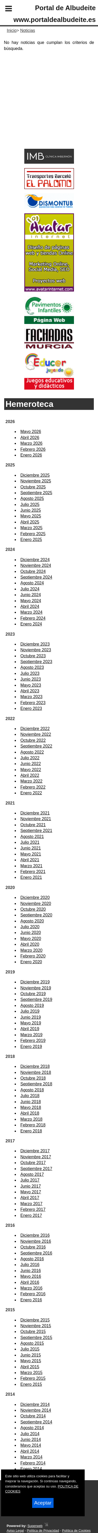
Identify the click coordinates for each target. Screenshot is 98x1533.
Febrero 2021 (32, 871)
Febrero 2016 (32, 1294)
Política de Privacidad (43, 1530)
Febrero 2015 (32, 1378)
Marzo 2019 (31, 1035)
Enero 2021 (31, 877)
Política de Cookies (76, 1530)
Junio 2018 (30, 1101)
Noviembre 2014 (35, 1410)
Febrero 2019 (32, 1040)
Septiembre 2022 (36, 746)
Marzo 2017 (31, 1203)
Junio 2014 (30, 1439)
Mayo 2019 (30, 1023)
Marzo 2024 (31, 612)
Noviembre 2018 (35, 1072)
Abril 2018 (29, 1113)
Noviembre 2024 (35, 565)
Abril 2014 (29, 1451)
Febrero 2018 (32, 1125)
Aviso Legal (15, 1530)
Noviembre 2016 (35, 1241)
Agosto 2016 (32, 1259)
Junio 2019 (30, 1017)
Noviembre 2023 (35, 650)
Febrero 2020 (32, 956)
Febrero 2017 (32, 1209)
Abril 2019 (29, 1029)
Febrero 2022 (32, 787)
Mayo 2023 (30, 685)
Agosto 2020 (32, 921)
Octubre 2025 (33, 487)
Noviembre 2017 (35, 1157)
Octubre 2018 (33, 1078)
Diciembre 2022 (35, 728)
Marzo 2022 (31, 781)
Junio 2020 (30, 932)
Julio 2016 (29, 1264)
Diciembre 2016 (35, 1235)
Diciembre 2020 (35, 897)
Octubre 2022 (33, 740)
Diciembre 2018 (35, 1066)
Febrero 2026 (32, 449)
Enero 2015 (31, 1384)
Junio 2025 (30, 510)
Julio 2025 (29, 504)
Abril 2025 (29, 522)
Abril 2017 (29, 1197)
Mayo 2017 (30, 1192)
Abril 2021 (29, 860)
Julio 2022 (29, 758)
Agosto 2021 (32, 836)
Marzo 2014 (31, 1457)
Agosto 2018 (32, 1090)
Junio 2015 (30, 1355)
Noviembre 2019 (35, 988)
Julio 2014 (29, 1434)
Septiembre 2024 (36, 577)
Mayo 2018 (30, 1107)
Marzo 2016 (31, 1288)
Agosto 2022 (32, 752)
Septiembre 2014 (36, 1422)
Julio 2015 (29, 1349)
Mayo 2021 (30, 854)
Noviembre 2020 (35, 903)
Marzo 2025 (31, 528)
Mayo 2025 (30, 516)
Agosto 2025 (32, 498)
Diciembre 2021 (35, 813)
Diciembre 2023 (35, 644)
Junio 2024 (30, 594)
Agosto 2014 (32, 1428)
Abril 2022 (29, 775)
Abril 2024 (29, 606)
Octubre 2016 (33, 1247)
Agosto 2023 (32, 667)
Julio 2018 (29, 1095)
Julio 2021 (29, 842)
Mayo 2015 (30, 1361)
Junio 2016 (30, 1270)
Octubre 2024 (33, 571)
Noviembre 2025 (35, 481)
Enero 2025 (31, 539)
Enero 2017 (31, 1215)
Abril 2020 (29, 944)
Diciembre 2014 (35, 1404)
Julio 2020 (29, 927)
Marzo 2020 (31, 950)
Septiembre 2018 (36, 1084)
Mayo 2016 (30, 1276)
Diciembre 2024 (35, 559)
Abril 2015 (29, 1367)
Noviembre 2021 (35, 819)
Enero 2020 (31, 962)
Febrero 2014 (32, 1463)
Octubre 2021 (33, 825)
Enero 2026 (31, 455)
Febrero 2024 (32, 618)
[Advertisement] (41, 109)
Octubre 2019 (33, 993)
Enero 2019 (31, 1046)
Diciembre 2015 (35, 1320)
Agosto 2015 (32, 1343)
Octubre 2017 (33, 1162)
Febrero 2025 (32, 534)
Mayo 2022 (30, 769)
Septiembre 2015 (36, 1337)
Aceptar (42, 1503)
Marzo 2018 (31, 1119)
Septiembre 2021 (36, 830)
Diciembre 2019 (35, 982)
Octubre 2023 (33, 656)
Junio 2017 (30, 1186)
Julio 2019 (29, 1011)
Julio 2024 (29, 589)
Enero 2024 (31, 624)
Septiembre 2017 (36, 1168)
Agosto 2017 (32, 1174)
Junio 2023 (30, 679)
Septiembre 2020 (36, 915)
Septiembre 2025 (36, 493)
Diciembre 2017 (35, 1151)
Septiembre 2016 (36, 1253)
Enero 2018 (31, 1131)
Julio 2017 (29, 1180)
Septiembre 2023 (36, 661)
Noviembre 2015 (35, 1326)
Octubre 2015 (33, 1331)
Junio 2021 (30, 848)
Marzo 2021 (31, 866)
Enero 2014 (31, 1469)
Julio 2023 (29, 673)
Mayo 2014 (30, 1445)
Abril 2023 (29, 691)
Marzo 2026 (31, 443)
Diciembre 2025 (35, 475)
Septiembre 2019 (36, 999)
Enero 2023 (31, 708)
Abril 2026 (29, 437)
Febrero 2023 (32, 702)
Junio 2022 (30, 763)
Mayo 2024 (30, 601)
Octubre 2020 (33, 909)
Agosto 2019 (32, 1005)
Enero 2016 (31, 1300)
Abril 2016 (29, 1282)
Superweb (35, 1526)
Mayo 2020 (30, 938)
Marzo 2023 (31, 696)
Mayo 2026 (30, 431)
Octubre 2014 (33, 1416)
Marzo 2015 (31, 1372)
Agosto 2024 (32, 583)
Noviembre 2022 (35, 734)
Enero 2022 (31, 793)
